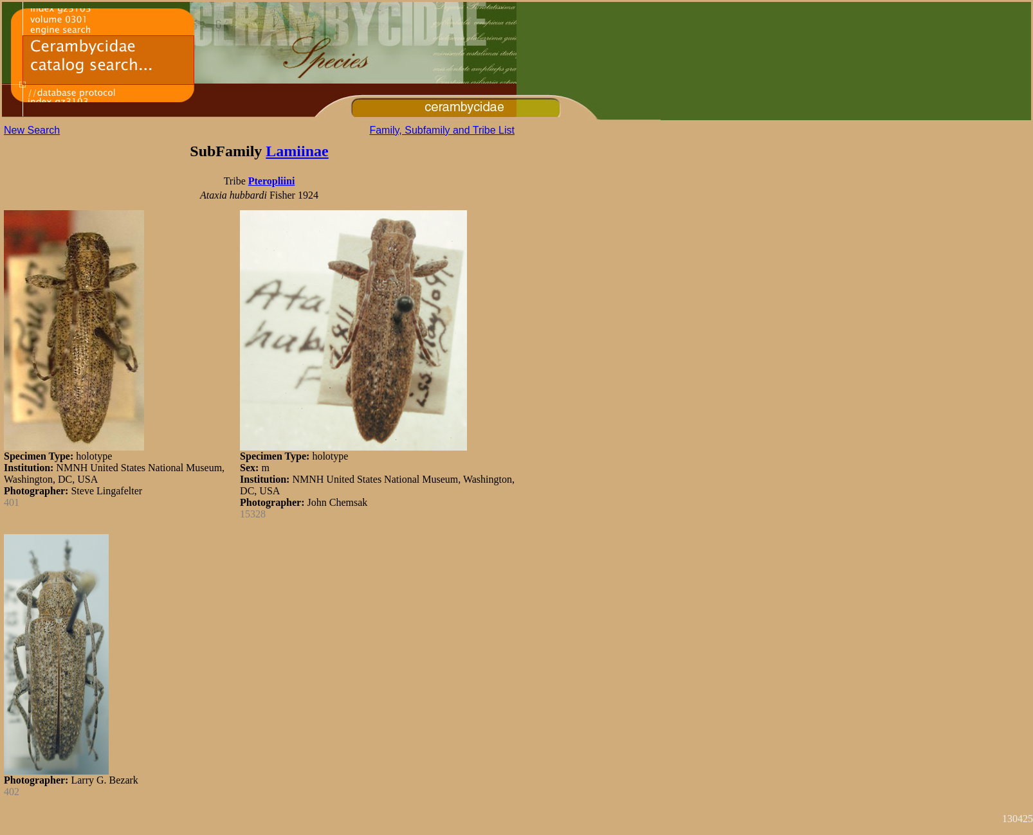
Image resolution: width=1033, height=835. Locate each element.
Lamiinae (297, 151)
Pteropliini (271, 180)
